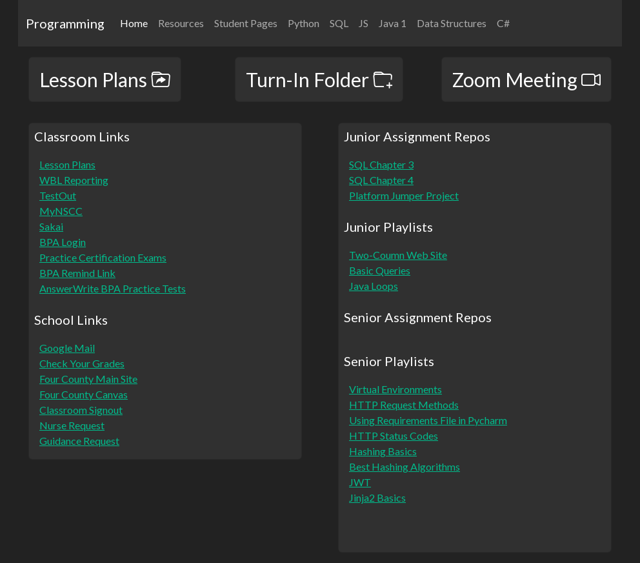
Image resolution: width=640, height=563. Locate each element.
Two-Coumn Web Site (398, 255)
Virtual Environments (395, 389)
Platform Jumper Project (404, 195)
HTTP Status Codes (393, 435)
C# (503, 23)
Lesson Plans (67, 164)
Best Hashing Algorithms (404, 466)
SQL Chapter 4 (381, 180)
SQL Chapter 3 (381, 164)
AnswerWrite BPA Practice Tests (112, 288)
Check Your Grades (82, 363)
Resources (181, 23)
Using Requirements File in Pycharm (428, 420)
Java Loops (373, 286)
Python (303, 23)
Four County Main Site (88, 379)
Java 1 (392, 23)
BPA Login (62, 242)
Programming (65, 23)
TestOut (57, 195)
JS (363, 23)
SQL (339, 23)
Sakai (51, 226)
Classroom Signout (81, 410)
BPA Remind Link (77, 273)
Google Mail (67, 348)
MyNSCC (61, 211)
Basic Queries (379, 270)
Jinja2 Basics (377, 497)
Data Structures (451, 23)
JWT (360, 482)
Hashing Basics (383, 451)
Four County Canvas (83, 394)
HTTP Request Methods (404, 404)
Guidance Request (79, 441)
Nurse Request (72, 425)
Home (136, 22)
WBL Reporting (73, 180)
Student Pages (245, 23)
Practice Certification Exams (102, 257)
